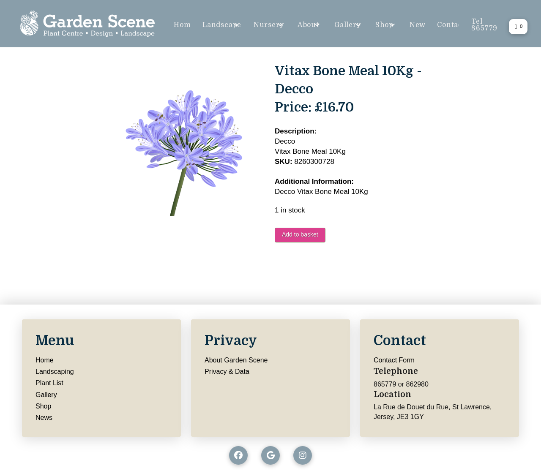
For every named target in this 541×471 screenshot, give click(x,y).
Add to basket (300, 234)
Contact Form (394, 360)
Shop (43, 406)
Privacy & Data (227, 371)
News (44, 417)
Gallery (46, 394)
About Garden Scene (236, 360)
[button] (518, 26)
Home (45, 360)
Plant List (49, 383)
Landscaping (55, 371)
